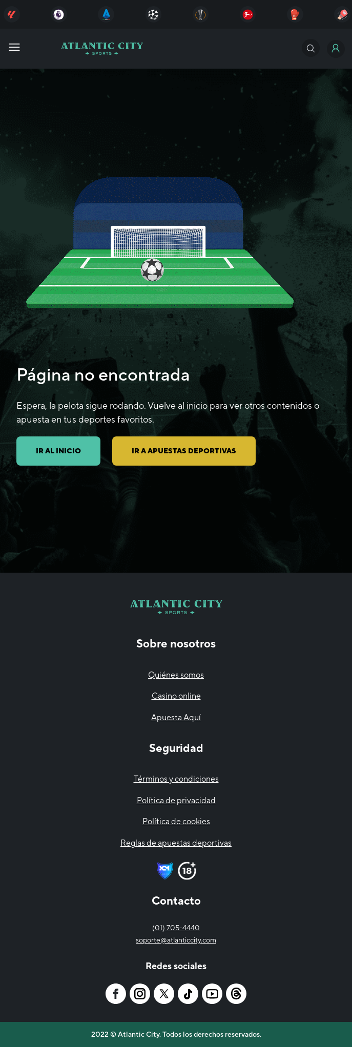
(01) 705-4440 (176, 928)
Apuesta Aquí (176, 717)
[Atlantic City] (12, 14)
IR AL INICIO (58, 451)
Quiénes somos (176, 675)
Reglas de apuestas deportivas (176, 843)
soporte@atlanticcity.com (176, 940)
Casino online (176, 696)
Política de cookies (176, 821)
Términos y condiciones (176, 779)
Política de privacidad (176, 800)
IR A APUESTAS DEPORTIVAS (184, 451)
